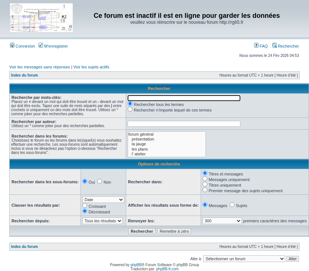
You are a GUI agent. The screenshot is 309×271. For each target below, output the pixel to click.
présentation (166, 139)
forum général (166, 134)
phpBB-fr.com (167, 269)
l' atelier (166, 154)
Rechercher (285, 46)
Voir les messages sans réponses (39, 67)
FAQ (261, 46)
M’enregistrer (53, 46)
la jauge (166, 144)
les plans (166, 149)
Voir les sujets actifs (91, 67)
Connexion (22, 46)
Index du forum (24, 75)
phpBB (136, 265)
